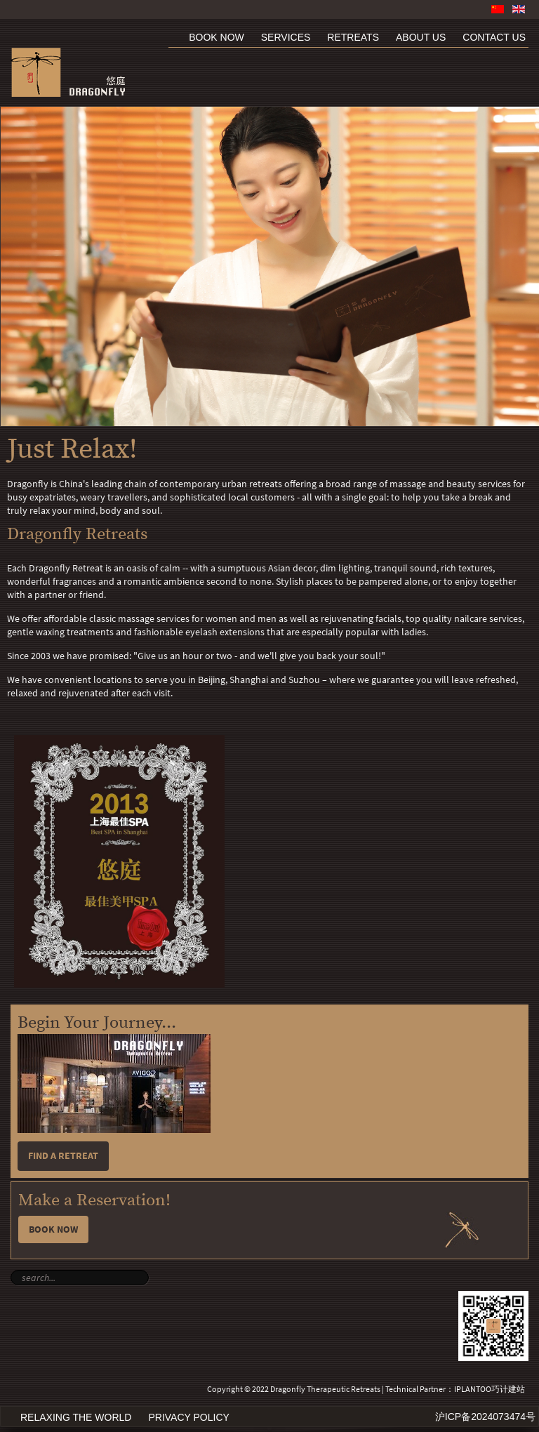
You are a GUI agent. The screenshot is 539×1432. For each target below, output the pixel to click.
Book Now (53, 1229)
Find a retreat (63, 1155)
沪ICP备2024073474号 (485, 1416)
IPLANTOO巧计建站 (489, 1389)
